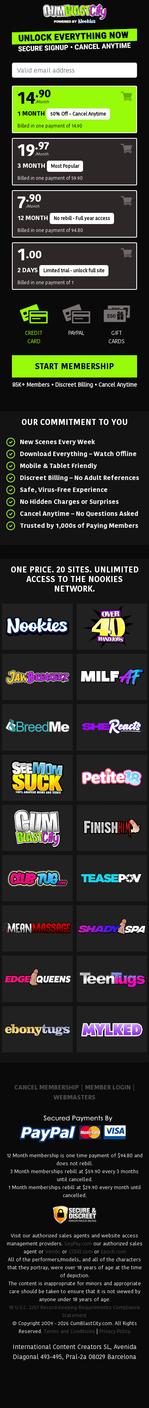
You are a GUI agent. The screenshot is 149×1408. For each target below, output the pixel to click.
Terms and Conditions (69, 1331)
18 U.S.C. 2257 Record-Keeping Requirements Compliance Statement (74, 1311)
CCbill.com (81, 1251)
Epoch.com (113, 1251)
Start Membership (74, 366)
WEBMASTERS (74, 1097)
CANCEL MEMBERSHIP (46, 1087)
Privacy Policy (114, 1331)
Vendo (52, 1251)
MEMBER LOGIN (108, 1087)
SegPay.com (78, 1243)
